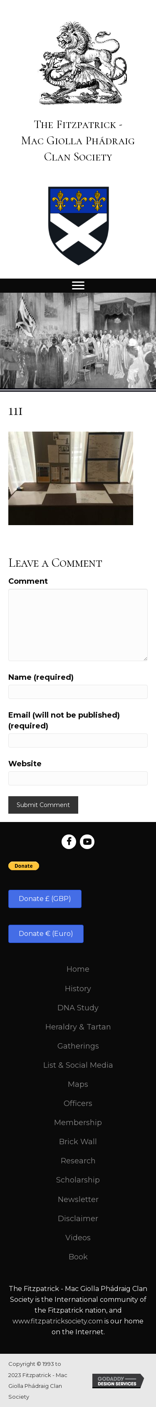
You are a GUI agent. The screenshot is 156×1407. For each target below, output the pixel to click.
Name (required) (41, 677)
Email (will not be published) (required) (64, 721)
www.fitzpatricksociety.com (57, 1321)
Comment (28, 581)
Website (25, 763)
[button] (45, 899)
